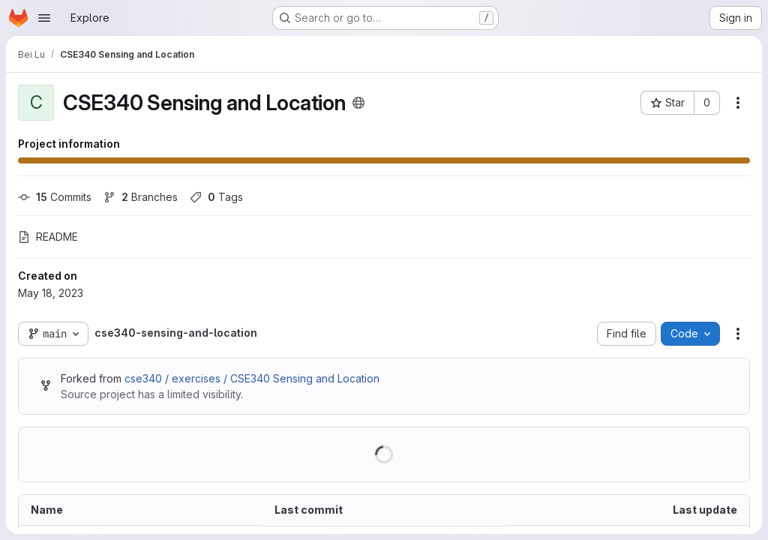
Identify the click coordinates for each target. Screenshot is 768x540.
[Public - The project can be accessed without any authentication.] (358, 103)
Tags (216, 196)
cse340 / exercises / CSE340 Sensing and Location (252, 378)
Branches (141, 196)
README (48, 236)
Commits (55, 196)
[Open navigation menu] (44, 18)
